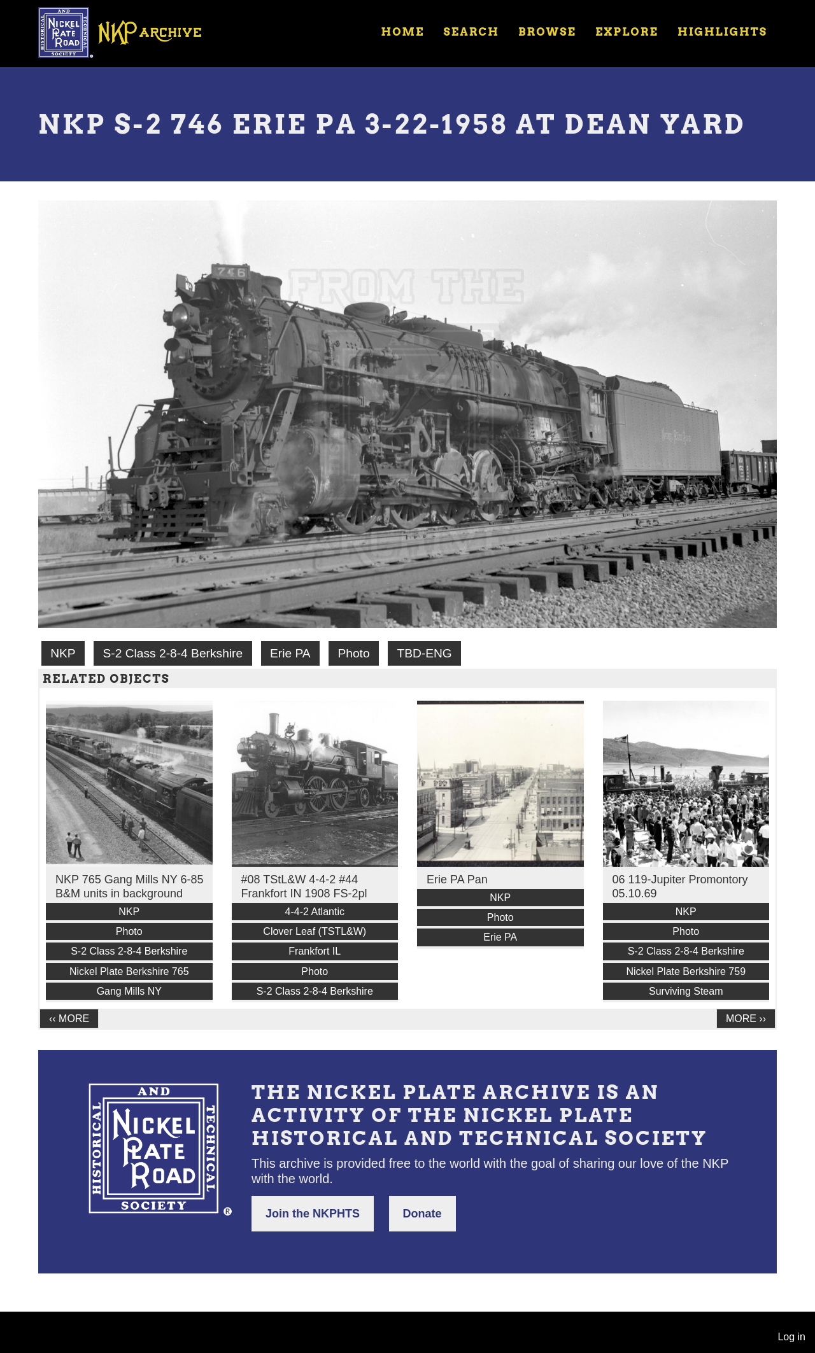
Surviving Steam (686, 991)
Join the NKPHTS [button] (313, 1213)
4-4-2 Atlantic (314, 911)
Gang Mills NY (129, 991)
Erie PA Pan (457, 879)
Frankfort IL (314, 951)
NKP (62, 653)
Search (471, 31)
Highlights (722, 31)
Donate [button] (422, 1213)
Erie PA (290, 653)
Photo (353, 653)
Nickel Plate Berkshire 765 (129, 971)
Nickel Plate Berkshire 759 (686, 971)
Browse (547, 31)
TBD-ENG (424, 653)
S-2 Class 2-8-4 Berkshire (173, 653)
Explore (626, 31)
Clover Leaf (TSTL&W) (314, 931)
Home (402, 31)
